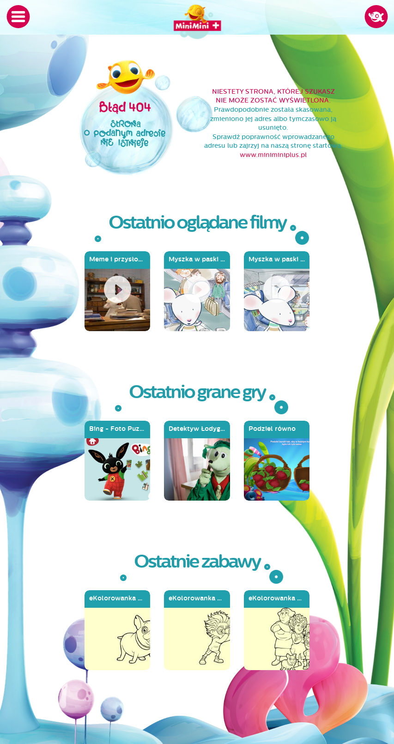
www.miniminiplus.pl (273, 155)
